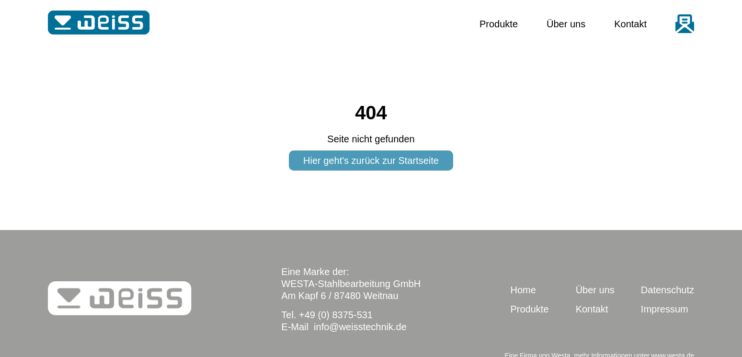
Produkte (498, 24)
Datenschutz (667, 290)
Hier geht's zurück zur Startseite (371, 160)
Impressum (664, 309)
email (684, 23)
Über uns (566, 24)
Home (523, 290)
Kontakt (630, 24)
